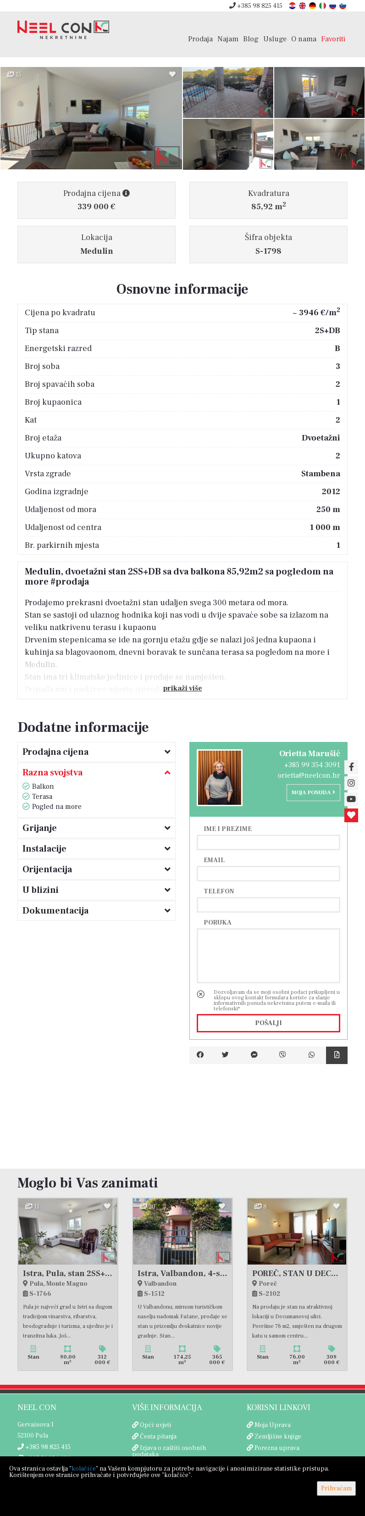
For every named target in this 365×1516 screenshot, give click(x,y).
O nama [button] (303, 39)
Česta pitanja (158, 1436)
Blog (251, 39)
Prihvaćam (336, 1488)
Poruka (218, 922)
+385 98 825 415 (255, 6)
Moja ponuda (313, 792)
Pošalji (268, 1023)
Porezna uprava (276, 1448)
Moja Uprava (272, 1425)
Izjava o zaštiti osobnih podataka (169, 1451)
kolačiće (84, 1469)
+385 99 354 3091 (312, 764)
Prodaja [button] (200, 39)
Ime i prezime (228, 828)
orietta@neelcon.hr (309, 775)
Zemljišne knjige (277, 1436)
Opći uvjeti (155, 1425)
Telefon (219, 891)
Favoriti (333, 39)
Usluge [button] (275, 39)
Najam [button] (227, 39)
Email (214, 860)
